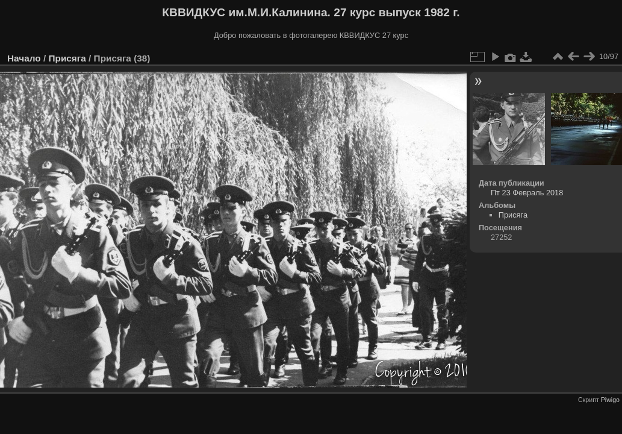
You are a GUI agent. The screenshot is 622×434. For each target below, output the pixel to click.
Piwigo (610, 399)
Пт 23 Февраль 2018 (527, 192)
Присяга (67, 58)
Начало (24, 58)
